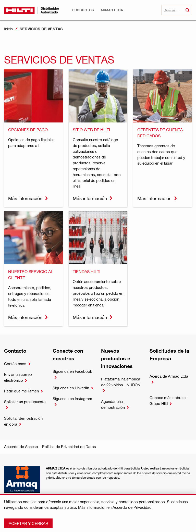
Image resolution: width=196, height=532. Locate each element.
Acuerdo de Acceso (21, 446)
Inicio (8, 29)
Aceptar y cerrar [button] (28, 523)
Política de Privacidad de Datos (69, 446)
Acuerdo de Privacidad (132, 507)
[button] (83, 10)
